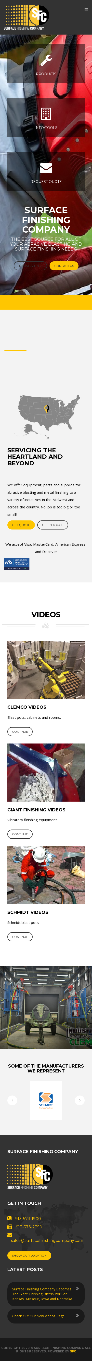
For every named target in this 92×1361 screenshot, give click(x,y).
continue (20, 731)
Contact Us (64, 266)
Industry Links (30, 266)
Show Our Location (29, 1255)
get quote (21, 525)
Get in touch (53, 525)
